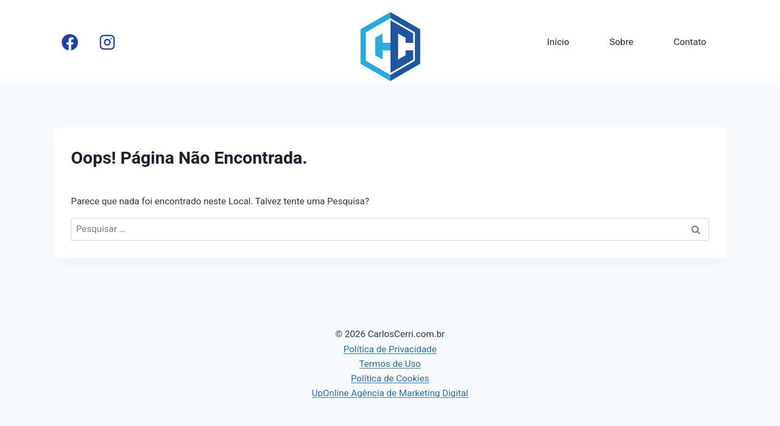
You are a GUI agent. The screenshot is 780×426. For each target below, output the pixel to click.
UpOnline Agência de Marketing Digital (390, 393)
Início (558, 41)
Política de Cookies (390, 378)
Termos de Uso (390, 363)
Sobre (621, 41)
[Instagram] (107, 42)
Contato (690, 41)
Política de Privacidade (390, 349)
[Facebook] (70, 42)
